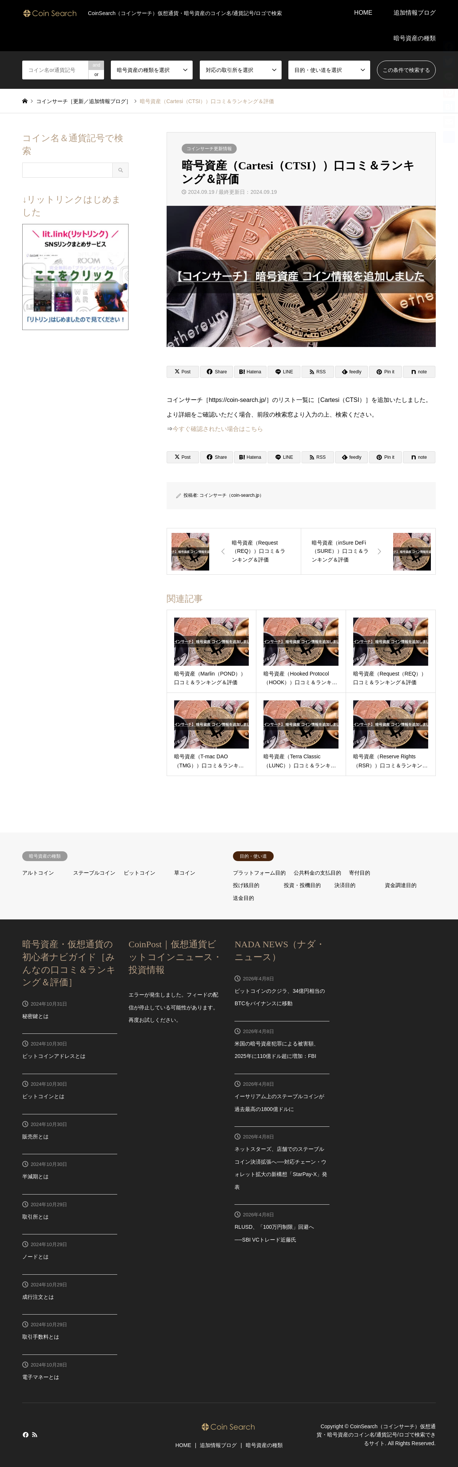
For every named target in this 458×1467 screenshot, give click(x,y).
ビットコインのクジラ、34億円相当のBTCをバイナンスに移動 (279, 997)
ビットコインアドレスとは (54, 1056)
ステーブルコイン (94, 873)
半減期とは (35, 1176)
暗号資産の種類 (415, 38)
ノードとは (35, 1257)
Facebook (25, 1434)
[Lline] (284, 372)
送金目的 (243, 898)
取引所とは (35, 1217)
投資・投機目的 (302, 885)
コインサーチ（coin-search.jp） (231, 495)
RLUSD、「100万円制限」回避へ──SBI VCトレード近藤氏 (274, 1233)
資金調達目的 (401, 885)
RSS (34, 1434)
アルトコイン (38, 873)
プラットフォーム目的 (259, 873)
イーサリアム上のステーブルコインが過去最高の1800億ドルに (279, 1102)
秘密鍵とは (35, 1016)
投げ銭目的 (246, 885)
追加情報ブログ (415, 12)
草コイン (184, 873)
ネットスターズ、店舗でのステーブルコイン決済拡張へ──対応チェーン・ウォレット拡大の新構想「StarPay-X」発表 (280, 1168)
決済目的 (344, 885)
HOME (363, 12)
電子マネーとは (40, 1377)
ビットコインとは (43, 1096)
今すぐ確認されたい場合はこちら (218, 429)
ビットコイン (139, 873)
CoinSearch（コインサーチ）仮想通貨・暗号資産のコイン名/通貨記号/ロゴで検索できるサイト (376, 1434)
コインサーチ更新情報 (209, 148)
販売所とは (35, 1137)
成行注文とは (38, 1297)
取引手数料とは (40, 1337)
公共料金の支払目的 (317, 873)
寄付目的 (359, 873)
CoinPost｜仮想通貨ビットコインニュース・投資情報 (175, 956)
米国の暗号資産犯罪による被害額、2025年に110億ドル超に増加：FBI (276, 1050)
